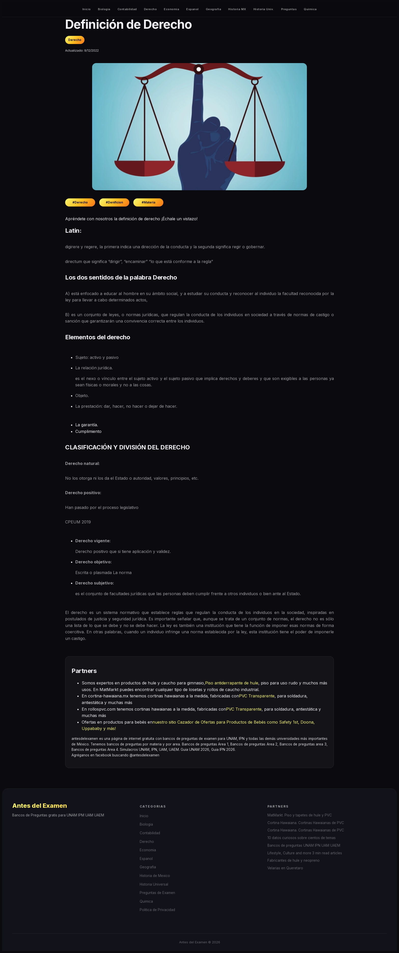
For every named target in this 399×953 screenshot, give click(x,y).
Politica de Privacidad (157, 910)
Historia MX (237, 9)
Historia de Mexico (155, 876)
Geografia (213, 9)
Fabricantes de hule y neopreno (293, 860)
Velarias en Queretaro (285, 868)
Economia (171, 9)
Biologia (104, 9)
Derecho (150, 9)
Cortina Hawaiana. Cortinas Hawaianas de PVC (305, 823)
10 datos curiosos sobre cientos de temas (301, 838)
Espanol (192, 9)
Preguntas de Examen (157, 893)
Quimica (310, 9)
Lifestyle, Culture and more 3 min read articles (304, 853)
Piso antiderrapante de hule (231, 682)
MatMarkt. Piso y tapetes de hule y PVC (299, 815)
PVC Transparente (257, 695)
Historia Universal (154, 884)
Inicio (86, 9)
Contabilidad (127, 9)
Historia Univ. (263, 9)
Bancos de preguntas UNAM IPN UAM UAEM (303, 845)
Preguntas (289, 9)
